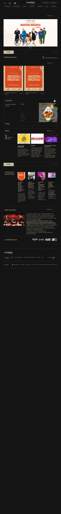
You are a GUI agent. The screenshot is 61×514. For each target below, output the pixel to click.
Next (56, 31)
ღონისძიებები (10, 57)
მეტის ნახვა (50, 15)
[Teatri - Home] (30, 3)
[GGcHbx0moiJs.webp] (30, 32)
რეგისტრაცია (46, 2)
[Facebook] (54, 257)
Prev (5, 31)
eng (5, 3)
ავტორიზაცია (54, 2)
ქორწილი (38, 257)
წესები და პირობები (18, 257)
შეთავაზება (12, 257)
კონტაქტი (7, 258)
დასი (42, 257)
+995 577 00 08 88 (33, 264)
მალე (7, 131)
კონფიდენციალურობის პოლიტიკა (29, 257)
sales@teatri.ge (22, 264)
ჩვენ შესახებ (6, 257)
